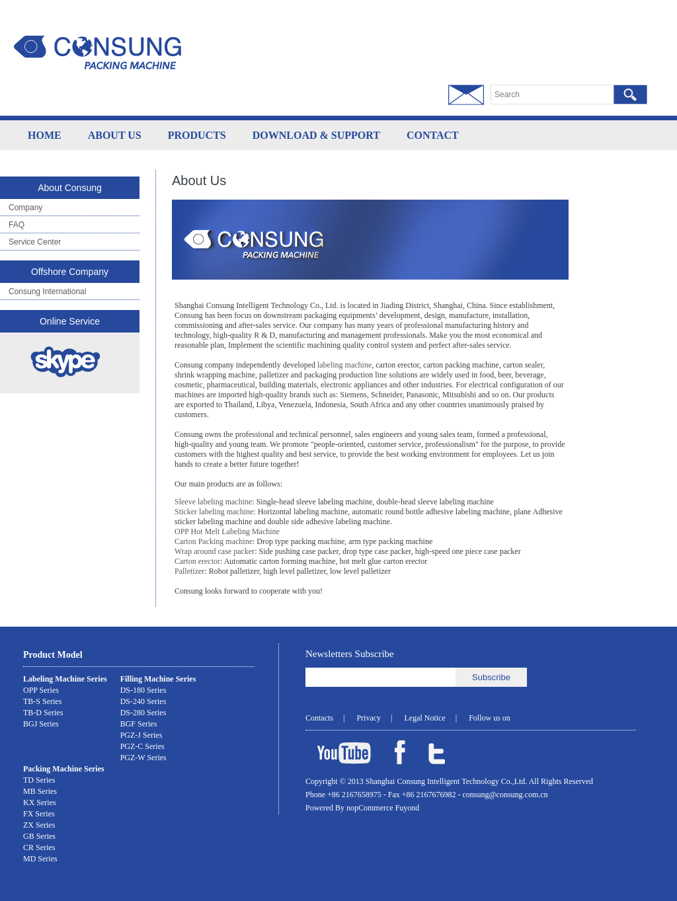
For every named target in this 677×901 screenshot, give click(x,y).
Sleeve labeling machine (213, 501)
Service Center (35, 242)
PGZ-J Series (141, 735)
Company (25, 207)
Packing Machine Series (63, 768)
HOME (44, 135)
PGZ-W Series (143, 757)
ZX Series (39, 825)
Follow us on (489, 718)
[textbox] (552, 94)
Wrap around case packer (215, 551)
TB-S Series (42, 701)
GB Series (39, 836)
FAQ (16, 224)
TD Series (39, 780)
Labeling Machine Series (65, 679)
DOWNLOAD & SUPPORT (316, 135)
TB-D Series (43, 712)
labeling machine (344, 365)
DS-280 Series (143, 712)
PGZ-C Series (142, 746)
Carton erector (197, 561)
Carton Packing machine (214, 541)
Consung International (47, 291)
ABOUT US (114, 135)
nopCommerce (370, 807)
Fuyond (407, 807)
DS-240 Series (143, 701)
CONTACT (433, 135)
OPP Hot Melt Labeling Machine (227, 531)
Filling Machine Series (158, 679)
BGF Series (138, 723)
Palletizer (189, 571)
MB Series (40, 791)
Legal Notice (424, 718)
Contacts (319, 718)
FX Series (39, 813)
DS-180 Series (143, 690)
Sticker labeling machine (214, 511)
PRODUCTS (197, 135)
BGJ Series (41, 723)
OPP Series (41, 690)
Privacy (368, 718)
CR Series (39, 847)
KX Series (39, 802)
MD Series (40, 858)
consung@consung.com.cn (505, 794)
